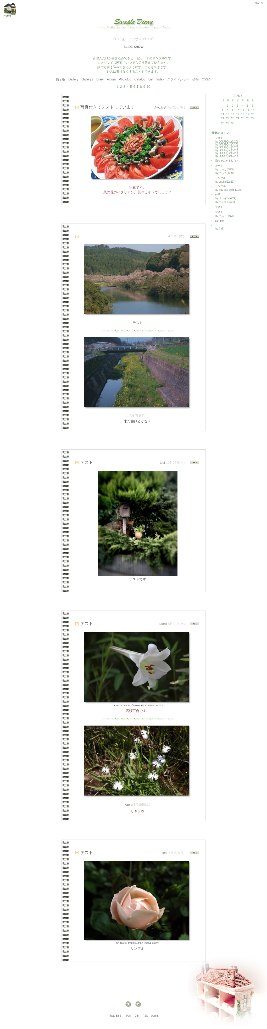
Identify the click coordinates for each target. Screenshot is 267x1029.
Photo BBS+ (115, 1015)
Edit (137, 1015)
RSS (145, 1015)
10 (148, 87)
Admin (154, 1015)
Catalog (139, 79)
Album (111, 79)
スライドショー (178, 79)
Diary (100, 79)
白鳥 (217, 194)
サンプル (220, 178)
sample (220, 220)
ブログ (206, 79)
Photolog (125, 79)
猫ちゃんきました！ (227, 160)
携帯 (195, 79)
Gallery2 (87, 79)
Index (160, 79)
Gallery (73, 79)
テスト (219, 138)
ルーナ (219, 165)
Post (128, 1015)
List (150, 79)
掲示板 (60, 79)
